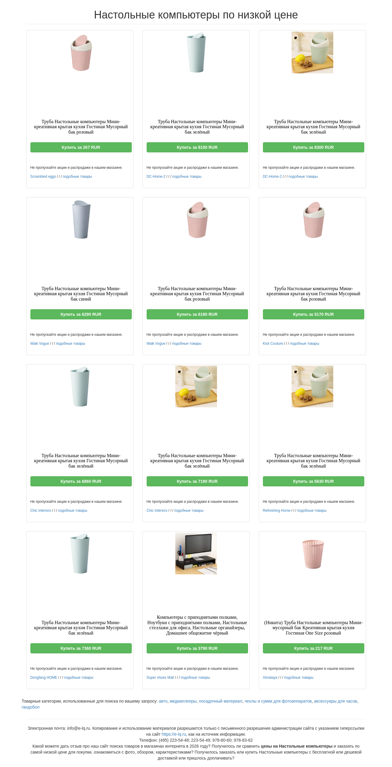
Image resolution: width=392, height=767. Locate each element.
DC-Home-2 (156, 176)
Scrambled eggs (43, 176)
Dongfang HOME (44, 677)
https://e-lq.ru (174, 734)
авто (163, 701)
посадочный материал (220, 701)
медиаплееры (183, 701)
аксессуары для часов (335, 701)
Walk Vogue (39, 343)
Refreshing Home (277, 510)
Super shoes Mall (160, 677)
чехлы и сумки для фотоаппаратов (278, 701)
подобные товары (77, 176)
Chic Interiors (40, 510)
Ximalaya (270, 677)
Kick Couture (273, 343)
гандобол (31, 707)
